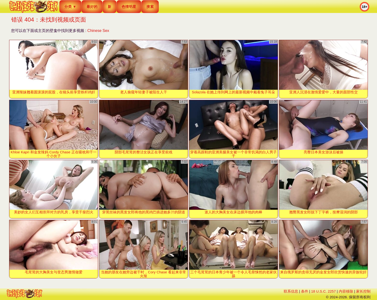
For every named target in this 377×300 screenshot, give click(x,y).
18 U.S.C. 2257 (323, 291)
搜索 (150, 7)
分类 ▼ (70, 7)
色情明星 (129, 7)
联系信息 (291, 291)
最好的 (92, 7)
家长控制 (363, 291)
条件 (304, 291)
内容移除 (346, 291)
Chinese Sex (98, 31)
